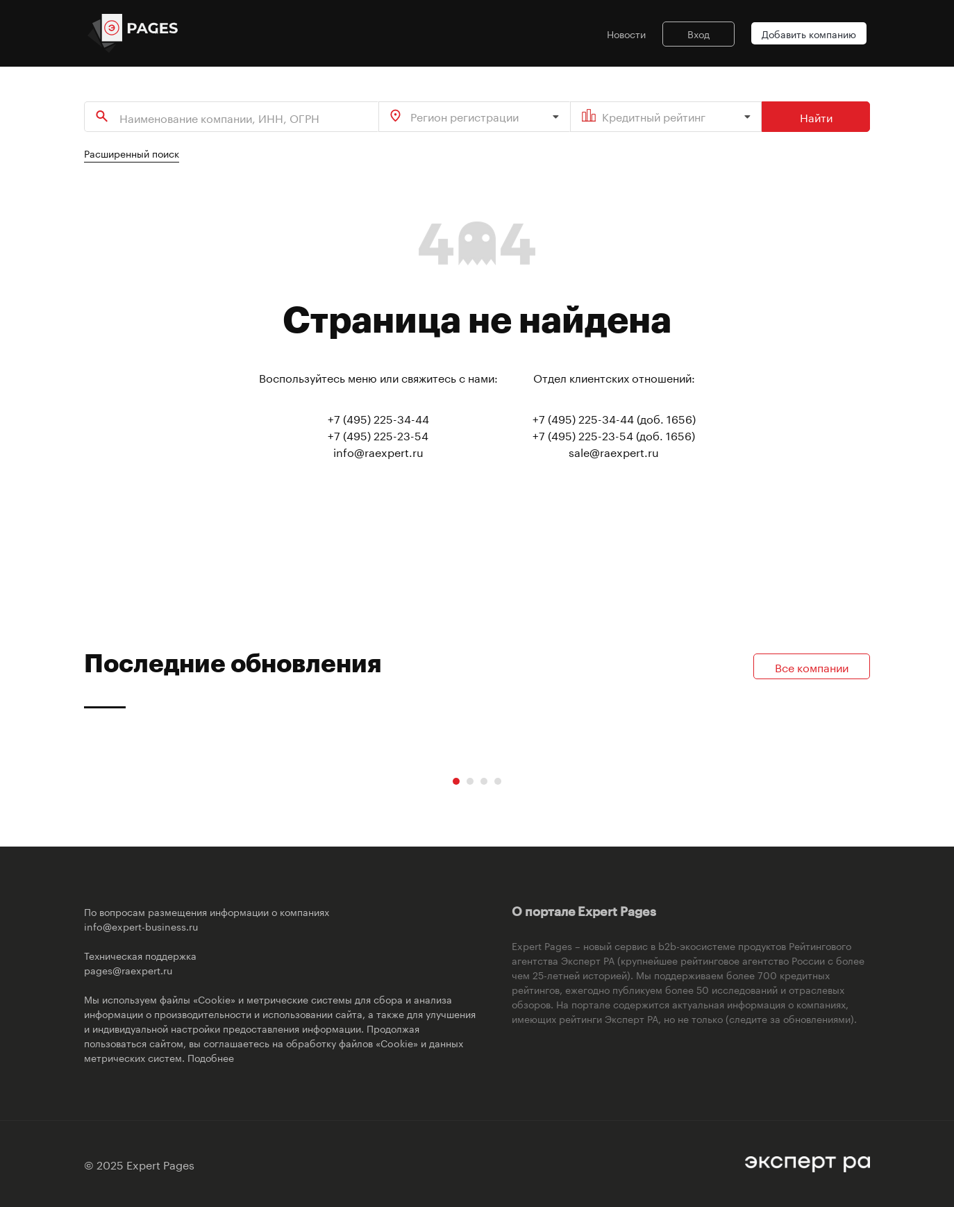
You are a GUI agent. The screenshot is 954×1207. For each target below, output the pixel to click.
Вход (698, 33)
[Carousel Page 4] (497, 781)
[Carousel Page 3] (483, 781)
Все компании (811, 666)
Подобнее (210, 1057)
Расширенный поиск (131, 152)
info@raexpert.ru (378, 451)
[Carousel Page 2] (470, 781)
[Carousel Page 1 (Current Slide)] (456, 781)
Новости (626, 33)
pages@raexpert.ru (128, 969)
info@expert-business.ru (141, 925)
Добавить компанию (809, 33)
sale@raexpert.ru (614, 451)
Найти (816, 116)
